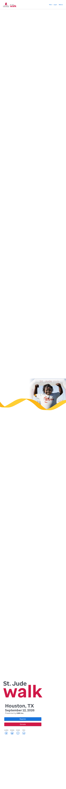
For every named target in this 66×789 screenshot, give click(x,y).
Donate (23, 724)
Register (23, 719)
